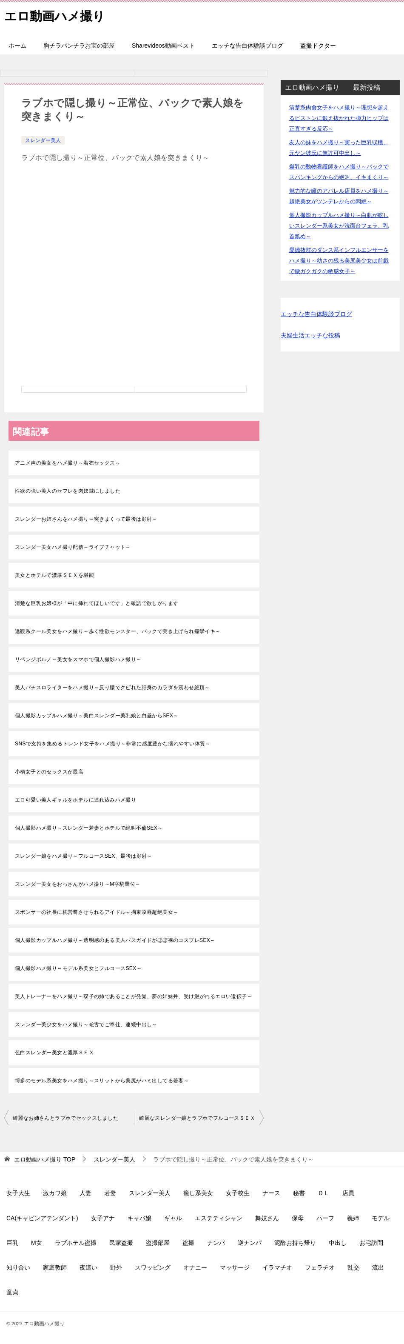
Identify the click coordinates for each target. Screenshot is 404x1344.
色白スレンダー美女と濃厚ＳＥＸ (54, 1053)
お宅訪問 (371, 1242)
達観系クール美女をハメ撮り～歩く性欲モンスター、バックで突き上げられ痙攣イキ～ (118, 631)
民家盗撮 (121, 1242)
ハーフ (325, 1218)
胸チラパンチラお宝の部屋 (79, 45)
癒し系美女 (198, 1193)
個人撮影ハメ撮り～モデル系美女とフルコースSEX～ (78, 968)
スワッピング (153, 1267)
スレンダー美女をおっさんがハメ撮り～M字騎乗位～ (78, 884)
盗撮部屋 (158, 1242)
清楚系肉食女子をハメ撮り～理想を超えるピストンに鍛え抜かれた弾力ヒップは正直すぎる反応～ (339, 118)
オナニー (195, 1267)
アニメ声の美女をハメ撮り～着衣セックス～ (67, 463)
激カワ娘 (55, 1193)
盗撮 (188, 1242)
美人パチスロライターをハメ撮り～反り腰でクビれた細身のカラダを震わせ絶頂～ (112, 688)
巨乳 (12, 1242)
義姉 (353, 1218)
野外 (116, 1267)
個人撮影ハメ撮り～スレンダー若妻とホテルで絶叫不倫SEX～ (89, 828)
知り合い (18, 1267)
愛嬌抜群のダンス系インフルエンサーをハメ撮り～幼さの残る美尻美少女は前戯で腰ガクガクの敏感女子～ (339, 260)
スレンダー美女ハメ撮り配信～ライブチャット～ (73, 547)
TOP (44, 1159)
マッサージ (235, 1267)
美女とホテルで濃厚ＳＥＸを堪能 (54, 575)
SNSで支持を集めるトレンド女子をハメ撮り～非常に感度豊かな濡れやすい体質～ (113, 744)
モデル (381, 1218)
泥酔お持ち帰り (295, 1242)
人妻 (85, 1193)
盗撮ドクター (318, 45)
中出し (338, 1242)
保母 (298, 1218)
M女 (36, 1242)
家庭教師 (55, 1267)
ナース (271, 1193)
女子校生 (238, 1193)
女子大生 (18, 1193)
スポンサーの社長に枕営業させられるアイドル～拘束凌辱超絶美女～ (96, 912)
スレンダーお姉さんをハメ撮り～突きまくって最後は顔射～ (86, 519)
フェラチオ (320, 1267)
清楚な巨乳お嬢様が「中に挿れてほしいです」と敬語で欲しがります (96, 603)
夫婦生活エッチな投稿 (310, 335)
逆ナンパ (250, 1242)
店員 (348, 1193)
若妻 (110, 1193)
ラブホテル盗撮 (76, 1242)
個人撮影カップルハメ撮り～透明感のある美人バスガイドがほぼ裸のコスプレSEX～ (115, 940)
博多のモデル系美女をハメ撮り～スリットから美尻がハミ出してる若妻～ (102, 1081)
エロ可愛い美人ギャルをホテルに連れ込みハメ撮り (75, 800)
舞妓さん (267, 1218)
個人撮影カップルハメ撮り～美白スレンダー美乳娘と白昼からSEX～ (97, 716)
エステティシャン (218, 1218)
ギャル (173, 1218)
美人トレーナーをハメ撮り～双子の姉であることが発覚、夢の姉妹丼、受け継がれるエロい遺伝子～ (133, 996)
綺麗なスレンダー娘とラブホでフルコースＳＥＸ (197, 1118)
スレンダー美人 (43, 140)
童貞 (12, 1292)
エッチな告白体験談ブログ (247, 45)
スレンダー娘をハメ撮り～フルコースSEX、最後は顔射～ (83, 856)
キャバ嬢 (139, 1218)
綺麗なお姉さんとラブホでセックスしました (65, 1118)
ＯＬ (324, 1193)
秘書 (299, 1193)
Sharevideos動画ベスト (163, 45)
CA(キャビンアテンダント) (42, 1218)
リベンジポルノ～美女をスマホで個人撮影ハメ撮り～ (78, 659)
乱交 (353, 1267)
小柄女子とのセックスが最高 (49, 772)
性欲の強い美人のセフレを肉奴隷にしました (67, 491)
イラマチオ (277, 1267)
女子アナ (103, 1218)
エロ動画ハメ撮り (56, 14)
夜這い (88, 1267)
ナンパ (216, 1242)
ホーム (17, 45)
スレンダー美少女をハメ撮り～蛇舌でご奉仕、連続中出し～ (86, 1024)
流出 (378, 1267)
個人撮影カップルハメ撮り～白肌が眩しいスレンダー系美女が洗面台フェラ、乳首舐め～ (339, 226)
